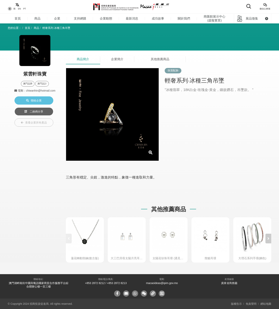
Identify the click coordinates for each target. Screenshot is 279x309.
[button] (268, 238)
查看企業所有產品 (34, 122)
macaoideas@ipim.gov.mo (162, 283)
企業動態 (106, 18)
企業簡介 (117, 59)
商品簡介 (83, 59)
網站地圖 (265, 303)
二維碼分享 (34, 111)
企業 (57, 18)
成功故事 (158, 18)
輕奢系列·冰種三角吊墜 (56, 27)
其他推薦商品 (160, 59)
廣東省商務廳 (229, 283)
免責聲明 (251, 303)
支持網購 (80, 18)
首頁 (18, 18)
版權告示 (236, 303)
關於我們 (184, 18)
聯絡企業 (34, 100)
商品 (37, 18)
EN (19, 9)
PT (24, 9)
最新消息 (132, 18)
